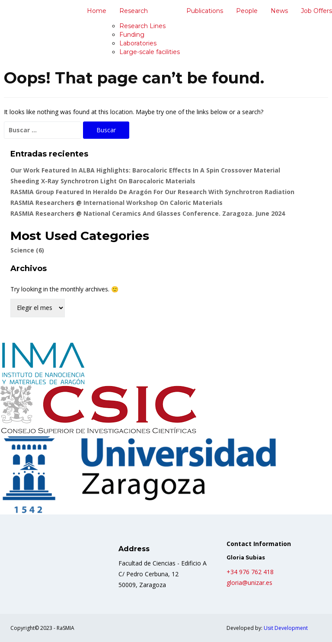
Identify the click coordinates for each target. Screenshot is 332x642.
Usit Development (286, 628)
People (247, 11)
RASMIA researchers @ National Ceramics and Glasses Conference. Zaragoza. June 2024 (147, 213)
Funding (131, 34)
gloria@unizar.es (249, 582)
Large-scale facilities (149, 52)
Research (133, 11)
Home (96, 11)
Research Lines (142, 26)
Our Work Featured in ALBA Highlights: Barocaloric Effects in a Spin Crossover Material (145, 170)
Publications (204, 11)
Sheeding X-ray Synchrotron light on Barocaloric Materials (102, 181)
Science (27, 250)
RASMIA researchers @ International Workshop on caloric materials (116, 202)
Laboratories (137, 43)
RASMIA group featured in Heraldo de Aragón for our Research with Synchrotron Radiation (152, 192)
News (279, 11)
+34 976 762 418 (250, 572)
